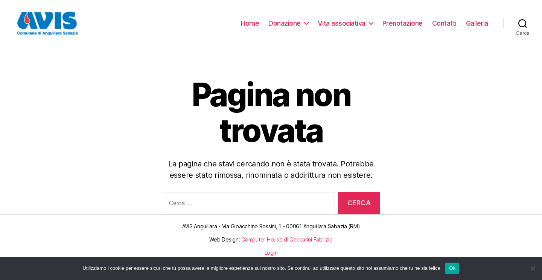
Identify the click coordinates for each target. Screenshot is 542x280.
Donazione (284, 27)
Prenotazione (402, 27)
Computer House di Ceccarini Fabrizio (286, 248)
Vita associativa (341, 27)
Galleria (477, 27)
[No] (532, 268)
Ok (452, 268)
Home (250, 27)
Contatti (444, 27)
